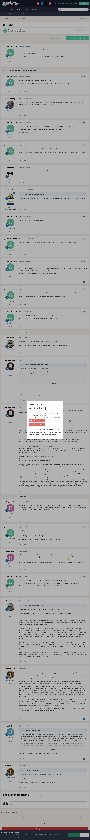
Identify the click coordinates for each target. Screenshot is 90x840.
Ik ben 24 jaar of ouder (36, 421)
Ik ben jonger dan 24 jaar (36, 425)
